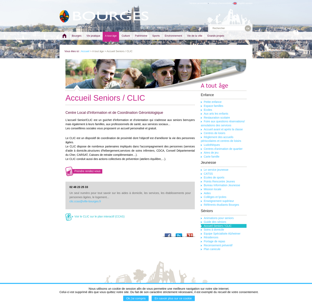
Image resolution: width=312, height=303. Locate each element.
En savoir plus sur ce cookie (173, 298)
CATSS (208, 173)
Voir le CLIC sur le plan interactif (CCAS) (99, 216)
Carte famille (211, 156)
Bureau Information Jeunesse (222, 185)
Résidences (211, 237)
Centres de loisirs (214, 133)
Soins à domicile (214, 229)
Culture (126, 35)
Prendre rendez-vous (87, 171)
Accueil (85, 51)
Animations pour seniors (219, 218)
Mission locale (212, 189)
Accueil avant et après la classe (223, 129)
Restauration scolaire (217, 117)
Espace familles (213, 105)
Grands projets (215, 35)
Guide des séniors (215, 221)
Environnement (173, 35)
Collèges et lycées (215, 197)
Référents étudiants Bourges (221, 204)
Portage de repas (214, 241)
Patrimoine (141, 35)
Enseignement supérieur (219, 201)
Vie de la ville (194, 35)
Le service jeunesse (216, 169)
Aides (207, 193)
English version (243, 3)
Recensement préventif (218, 245)
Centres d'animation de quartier (223, 148)
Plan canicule (212, 249)
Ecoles (208, 109)
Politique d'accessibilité (220, 3)
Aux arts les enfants (216, 113)
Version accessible (198, 3)
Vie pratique (93, 35)
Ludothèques (212, 144)
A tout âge (111, 35)
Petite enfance (213, 101)
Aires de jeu (211, 152)
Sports (156, 35)
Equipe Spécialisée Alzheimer (222, 233)
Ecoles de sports (214, 177)
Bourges (76, 35)
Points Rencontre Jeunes (219, 181)
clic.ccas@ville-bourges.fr (85, 201)
